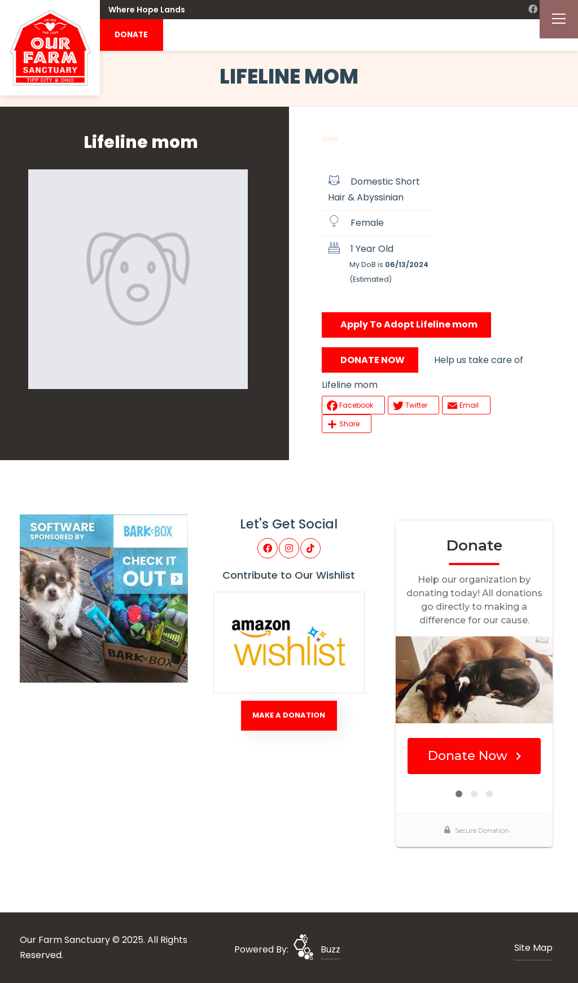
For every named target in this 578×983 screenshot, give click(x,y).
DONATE (131, 34)
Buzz (330, 949)
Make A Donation (288, 715)
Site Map (533, 947)
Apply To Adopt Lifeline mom (409, 324)
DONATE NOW (372, 359)
